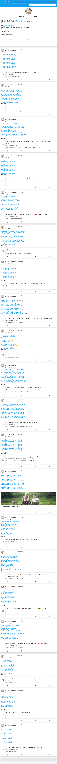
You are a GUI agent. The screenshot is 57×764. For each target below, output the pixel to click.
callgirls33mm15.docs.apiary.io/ (8, 271)
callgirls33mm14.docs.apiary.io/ (8, 269)
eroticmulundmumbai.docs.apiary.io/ (9, 196)
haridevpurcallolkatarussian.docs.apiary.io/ (11, 569)
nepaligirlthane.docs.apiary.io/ (8, 597)
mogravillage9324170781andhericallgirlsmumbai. (13, 235)
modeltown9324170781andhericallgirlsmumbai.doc (13, 236)
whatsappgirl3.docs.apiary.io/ (8, 162)
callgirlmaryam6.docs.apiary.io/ (8, 61)
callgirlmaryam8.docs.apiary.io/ (8, 63)
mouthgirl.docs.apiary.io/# (7, 670)
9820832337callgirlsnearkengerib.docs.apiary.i (12, 300)
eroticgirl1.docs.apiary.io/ (7, 669)
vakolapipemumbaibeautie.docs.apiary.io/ (10, 99)
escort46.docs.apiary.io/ (6, 736)
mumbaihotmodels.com (20, 21)
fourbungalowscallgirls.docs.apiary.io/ (10, 125)
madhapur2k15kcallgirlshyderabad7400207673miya (13, 380)
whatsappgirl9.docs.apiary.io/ (8, 170)
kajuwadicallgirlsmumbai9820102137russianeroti (13, 127)
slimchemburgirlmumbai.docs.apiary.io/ (10, 630)
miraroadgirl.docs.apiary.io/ (7, 343)
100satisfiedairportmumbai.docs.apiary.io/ (11, 203)
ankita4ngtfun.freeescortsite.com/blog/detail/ (12, 439)
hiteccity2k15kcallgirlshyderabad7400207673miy (12, 377)
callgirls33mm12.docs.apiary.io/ (8, 267)
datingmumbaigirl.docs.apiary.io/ (8, 629)
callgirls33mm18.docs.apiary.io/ (8, 275)
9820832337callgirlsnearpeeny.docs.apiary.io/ (11, 312)
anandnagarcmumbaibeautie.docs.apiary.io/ (11, 91)
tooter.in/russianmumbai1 (10, 24)
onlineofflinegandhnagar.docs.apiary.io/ (10, 557)
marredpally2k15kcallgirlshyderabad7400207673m (13, 372)
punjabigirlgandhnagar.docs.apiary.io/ (10, 561)
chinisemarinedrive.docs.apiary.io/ (9, 208)
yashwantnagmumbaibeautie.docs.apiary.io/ (11, 100)
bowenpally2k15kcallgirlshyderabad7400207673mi (13, 369)
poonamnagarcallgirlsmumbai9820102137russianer (13, 134)
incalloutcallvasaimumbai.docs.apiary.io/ (10, 636)
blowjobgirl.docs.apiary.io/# (7, 668)
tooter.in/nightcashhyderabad (7, 26)
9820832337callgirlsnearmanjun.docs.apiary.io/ (12, 307)
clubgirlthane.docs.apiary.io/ (7, 598)
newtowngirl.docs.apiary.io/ (7, 523)
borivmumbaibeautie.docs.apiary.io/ (9, 102)
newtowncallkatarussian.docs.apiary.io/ (10, 521)
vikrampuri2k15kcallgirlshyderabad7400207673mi (13, 376)
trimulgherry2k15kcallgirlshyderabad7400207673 (13, 375)
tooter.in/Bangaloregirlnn (11, 25)
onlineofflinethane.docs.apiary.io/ (9, 601)
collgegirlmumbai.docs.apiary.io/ (8, 628)
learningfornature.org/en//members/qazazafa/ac (13, 484)
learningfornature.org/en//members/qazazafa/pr (13, 483)
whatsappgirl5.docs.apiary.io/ (8, 165)
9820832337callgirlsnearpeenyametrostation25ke (13, 313)
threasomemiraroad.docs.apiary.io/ (9, 209)
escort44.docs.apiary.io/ (6, 733)
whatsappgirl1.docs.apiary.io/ (8, 160)
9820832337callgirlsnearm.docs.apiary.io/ (10, 304)
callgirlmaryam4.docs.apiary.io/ (8, 58)
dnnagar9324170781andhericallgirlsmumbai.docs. (13, 408)
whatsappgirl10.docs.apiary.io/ (8, 171)
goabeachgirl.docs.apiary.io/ (7, 565)
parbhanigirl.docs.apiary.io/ (7, 533)
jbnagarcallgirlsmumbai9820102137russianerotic (13, 126)
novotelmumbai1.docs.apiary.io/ (8, 602)
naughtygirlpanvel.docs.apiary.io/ (9, 532)
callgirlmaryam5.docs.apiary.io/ (8, 59)
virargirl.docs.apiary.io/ (6, 340)
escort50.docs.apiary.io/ (6, 741)
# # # (13, 341)
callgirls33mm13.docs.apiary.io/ (8, 268)
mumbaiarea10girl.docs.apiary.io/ (9, 129)
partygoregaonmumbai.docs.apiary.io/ (10, 205)
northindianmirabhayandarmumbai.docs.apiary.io (13, 633)
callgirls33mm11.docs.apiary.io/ (8, 265)
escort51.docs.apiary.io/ (6, 742)
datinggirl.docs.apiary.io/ (7, 666)
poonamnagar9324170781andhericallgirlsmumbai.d (13, 237)
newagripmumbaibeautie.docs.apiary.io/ (10, 94)
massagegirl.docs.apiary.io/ (7, 665)
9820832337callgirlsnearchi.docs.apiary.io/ (11, 305)
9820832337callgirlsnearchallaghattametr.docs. (12, 303)
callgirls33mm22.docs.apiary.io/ (8, 279)
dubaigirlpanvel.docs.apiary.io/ (8, 529)
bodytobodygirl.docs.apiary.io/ (8, 664)
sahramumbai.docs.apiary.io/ (7, 696)
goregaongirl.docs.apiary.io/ (7, 348)
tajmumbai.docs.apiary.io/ (7, 700)
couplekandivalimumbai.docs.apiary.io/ (10, 197)
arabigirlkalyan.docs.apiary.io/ (8, 244)
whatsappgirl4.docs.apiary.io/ (8, 164)
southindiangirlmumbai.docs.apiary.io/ (10, 625)
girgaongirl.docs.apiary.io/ (7, 564)
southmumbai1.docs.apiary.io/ (8, 347)
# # (14, 307)
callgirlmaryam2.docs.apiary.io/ (8, 55)
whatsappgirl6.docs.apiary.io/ (8, 166)
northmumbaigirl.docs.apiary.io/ (8, 524)
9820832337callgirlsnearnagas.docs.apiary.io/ (11, 308)
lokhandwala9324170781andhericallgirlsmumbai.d (13, 232)
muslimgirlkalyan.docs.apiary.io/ (8, 594)
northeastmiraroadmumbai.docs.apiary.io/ (11, 634)
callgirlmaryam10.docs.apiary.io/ (8, 66)
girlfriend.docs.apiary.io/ (6, 673)
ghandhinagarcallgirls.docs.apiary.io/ (9, 560)
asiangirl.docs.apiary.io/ (6, 661)
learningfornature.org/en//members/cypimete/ (12, 479)
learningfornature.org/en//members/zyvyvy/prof (12, 480)
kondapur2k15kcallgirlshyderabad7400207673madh (13, 381)
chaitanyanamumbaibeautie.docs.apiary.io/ (11, 95)
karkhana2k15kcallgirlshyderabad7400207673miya (13, 371)
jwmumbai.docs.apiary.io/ (7, 697)
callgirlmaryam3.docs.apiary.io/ (8, 57)
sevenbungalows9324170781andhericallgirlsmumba (13, 240)
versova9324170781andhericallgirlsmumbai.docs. (13, 241)
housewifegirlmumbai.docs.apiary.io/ (9, 626)
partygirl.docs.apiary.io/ (6, 660)
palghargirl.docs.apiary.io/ (7, 525)
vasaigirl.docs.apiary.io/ (6, 341)
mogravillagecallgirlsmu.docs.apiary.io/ (10, 131)
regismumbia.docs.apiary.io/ (7, 705)
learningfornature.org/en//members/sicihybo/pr (12, 475)
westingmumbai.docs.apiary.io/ (8, 708)
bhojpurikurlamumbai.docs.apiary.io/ (9, 199)
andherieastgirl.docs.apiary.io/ (8, 335)
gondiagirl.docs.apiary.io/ (7, 566)
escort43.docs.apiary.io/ (6, 732)
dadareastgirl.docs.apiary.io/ (7, 337)
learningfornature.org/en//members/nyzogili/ (11, 487)
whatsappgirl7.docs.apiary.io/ (8, 168)
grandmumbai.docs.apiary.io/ (8, 698)
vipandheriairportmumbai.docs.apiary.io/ (10, 204)
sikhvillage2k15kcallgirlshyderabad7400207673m (13, 373)
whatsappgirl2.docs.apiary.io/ (8, 161)
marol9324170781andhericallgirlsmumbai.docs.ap (13, 233)
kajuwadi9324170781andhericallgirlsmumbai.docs (13, 231)
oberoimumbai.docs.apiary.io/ (8, 701)
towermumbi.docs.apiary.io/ (7, 704)
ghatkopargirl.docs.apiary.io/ (7, 562)
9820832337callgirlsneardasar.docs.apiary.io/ (11, 309)
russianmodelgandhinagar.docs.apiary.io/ (10, 559)
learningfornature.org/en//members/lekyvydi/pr (12, 488)
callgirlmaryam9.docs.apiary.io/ (8, 65)
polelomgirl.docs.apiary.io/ (7, 526)
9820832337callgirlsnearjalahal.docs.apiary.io (12, 311)
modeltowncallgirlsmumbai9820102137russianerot (13, 132)
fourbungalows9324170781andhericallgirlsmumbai (13, 409)
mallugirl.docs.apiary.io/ (6, 662)
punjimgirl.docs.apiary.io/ (7, 528)
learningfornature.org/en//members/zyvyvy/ (11, 482)
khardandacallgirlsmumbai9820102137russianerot (13, 123)
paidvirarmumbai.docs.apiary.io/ (8, 637)
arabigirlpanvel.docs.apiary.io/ (8, 530)
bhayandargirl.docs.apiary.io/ (8, 344)
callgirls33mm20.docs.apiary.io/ (8, 277)
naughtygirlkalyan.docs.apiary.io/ (8, 243)
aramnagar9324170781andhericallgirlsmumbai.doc (13, 404)
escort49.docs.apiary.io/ (6, 740)
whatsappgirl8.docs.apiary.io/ (8, 169)
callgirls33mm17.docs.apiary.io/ (8, 273)
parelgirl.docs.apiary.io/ (6, 534)
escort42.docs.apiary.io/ (6, 730)
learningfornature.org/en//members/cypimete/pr (13, 478)
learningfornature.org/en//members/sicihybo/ (11, 476)
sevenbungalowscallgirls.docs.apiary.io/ (10, 136)
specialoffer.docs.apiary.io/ (7, 201)
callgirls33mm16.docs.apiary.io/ (8, 272)
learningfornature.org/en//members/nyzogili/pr (12, 486)
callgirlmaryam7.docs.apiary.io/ (8, 62)
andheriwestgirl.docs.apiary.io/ (8, 336)
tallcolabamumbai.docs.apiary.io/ (8, 632)
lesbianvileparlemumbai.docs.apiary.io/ (10, 207)
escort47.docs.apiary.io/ (6, 737)
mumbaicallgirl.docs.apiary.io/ (8, 694)
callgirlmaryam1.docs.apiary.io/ (8, 54)
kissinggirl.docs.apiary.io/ (7, 672)
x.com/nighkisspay (9, 22)
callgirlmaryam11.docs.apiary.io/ (8, 67)
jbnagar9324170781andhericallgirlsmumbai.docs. (13, 411)
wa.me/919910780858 (16, 20)
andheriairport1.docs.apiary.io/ (8, 345)
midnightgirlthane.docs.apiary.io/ (9, 600)
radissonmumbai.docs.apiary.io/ (8, 702)
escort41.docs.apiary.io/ (6, 729)
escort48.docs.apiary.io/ (6, 738)
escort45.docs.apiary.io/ (6, 734)
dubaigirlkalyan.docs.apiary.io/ (8, 593)
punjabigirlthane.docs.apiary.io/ (8, 596)
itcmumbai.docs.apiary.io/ (7, 706)
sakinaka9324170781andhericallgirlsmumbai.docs (13, 239)
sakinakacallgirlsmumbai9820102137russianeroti (13, 135)
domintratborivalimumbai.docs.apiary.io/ (10, 200)
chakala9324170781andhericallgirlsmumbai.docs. (13, 407)
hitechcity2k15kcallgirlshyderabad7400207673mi (12, 379)
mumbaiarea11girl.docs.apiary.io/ (9, 130)
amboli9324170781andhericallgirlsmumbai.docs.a (13, 405)
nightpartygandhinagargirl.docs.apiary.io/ (10, 556)
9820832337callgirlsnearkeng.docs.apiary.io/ (11, 301)
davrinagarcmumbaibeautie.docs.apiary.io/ (11, 97)
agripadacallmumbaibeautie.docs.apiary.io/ (11, 93)
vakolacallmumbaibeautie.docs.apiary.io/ (10, 89)
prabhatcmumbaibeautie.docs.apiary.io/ (10, 90)
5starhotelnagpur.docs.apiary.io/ (8, 604)
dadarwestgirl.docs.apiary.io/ (7, 339)
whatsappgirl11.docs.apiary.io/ (8, 173)
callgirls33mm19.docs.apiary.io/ (8, 276)
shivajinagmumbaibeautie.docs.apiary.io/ (10, 98)
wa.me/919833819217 (16, 29)
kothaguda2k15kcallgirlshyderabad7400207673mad (13, 382)
